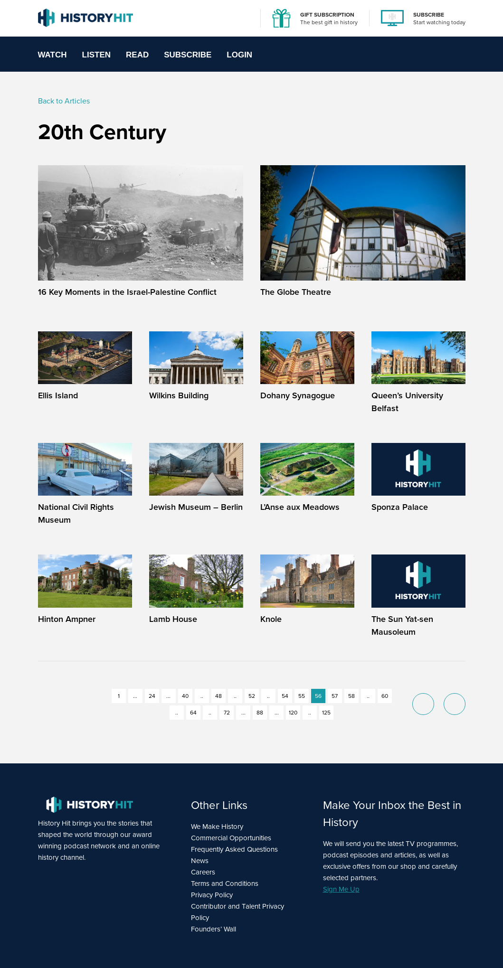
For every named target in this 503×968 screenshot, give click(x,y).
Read (137, 54)
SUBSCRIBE (428, 14)
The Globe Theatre (295, 292)
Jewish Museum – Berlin (196, 507)
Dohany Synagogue (297, 395)
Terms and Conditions (224, 883)
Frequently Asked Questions (234, 849)
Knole (271, 619)
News (200, 860)
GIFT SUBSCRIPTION (327, 14)
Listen (96, 54)
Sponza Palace (399, 507)
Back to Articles (64, 100)
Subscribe (187, 54)
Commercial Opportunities (231, 838)
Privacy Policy (212, 895)
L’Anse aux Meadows (300, 507)
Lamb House (173, 619)
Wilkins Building (179, 395)
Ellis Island (58, 395)
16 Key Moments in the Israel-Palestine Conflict (127, 292)
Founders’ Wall (213, 929)
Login (239, 54)
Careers (203, 872)
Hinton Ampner (66, 619)
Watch (52, 54)
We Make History (217, 826)
